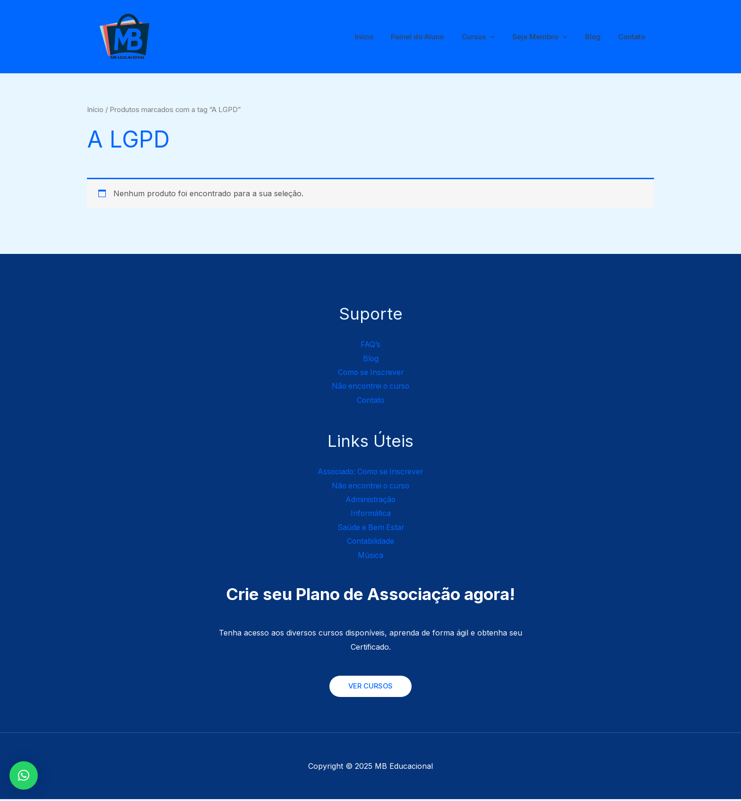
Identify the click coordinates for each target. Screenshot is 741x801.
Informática (370, 514)
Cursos (490, 36)
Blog (598, 36)
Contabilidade (371, 542)
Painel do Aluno (433, 36)
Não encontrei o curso (371, 386)
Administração (370, 500)
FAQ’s (371, 344)
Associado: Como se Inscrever (370, 472)
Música (370, 556)
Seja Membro (548, 36)
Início (383, 36)
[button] (23, 775)
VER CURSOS (370, 687)
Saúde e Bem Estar (370, 528)
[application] (502, 36)
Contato (633, 36)
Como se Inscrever (370, 372)
